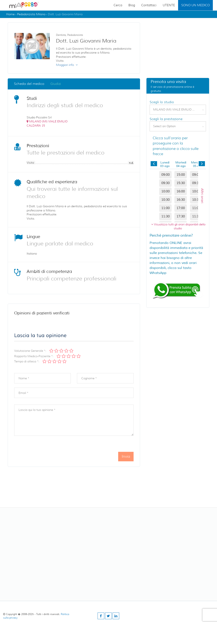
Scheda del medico (29, 84)
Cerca (118, 5)
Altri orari (202, 195)
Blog (131, 5)
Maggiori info (67, 65)
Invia (126, 462)
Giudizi (55, 84)
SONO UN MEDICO (195, 5)
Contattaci (148, 5)
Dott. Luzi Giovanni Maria (65, 14)
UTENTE (169, 5)
